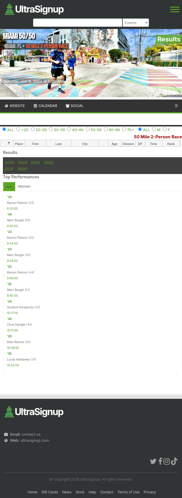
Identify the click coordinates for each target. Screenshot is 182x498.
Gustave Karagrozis (20, 307)
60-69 (114, 129)
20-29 (41, 129)
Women (24, 186)
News (67, 492)
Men (9, 187)
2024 (22, 162)
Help (92, 492)
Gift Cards (50, 492)
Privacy (150, 492)
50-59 (96, 129)
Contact (106, 492)
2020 (22, 168)
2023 (35, 162)
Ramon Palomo (17, 202)
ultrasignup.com (34, 440)
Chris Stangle (16, 324)
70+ (130, 129)
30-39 (59, 129)
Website (14, 106)
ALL (10, 129)
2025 (9, 162)
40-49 (77, 129)
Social (74, 106)
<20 (24, 129)
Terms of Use (128, 492)
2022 (48, 162)
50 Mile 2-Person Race (158, 137)
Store (80, 492)
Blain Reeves (15, 342)
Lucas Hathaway (18, 359)
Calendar (45, 106)
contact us (31, 434)
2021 (9, 168)
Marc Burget (15, 220)
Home (33, 492)
